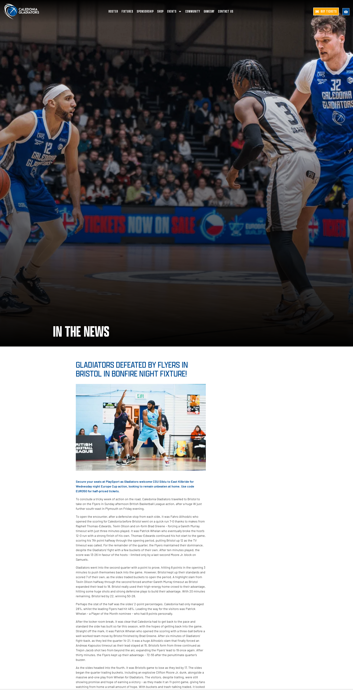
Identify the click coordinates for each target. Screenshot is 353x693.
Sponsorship (145, 11)
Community (192, 11)
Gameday (209, 11)
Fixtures (127, 11)
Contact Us (225, 11)
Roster (113, 11)
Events (174, 11)
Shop (160, 11)
